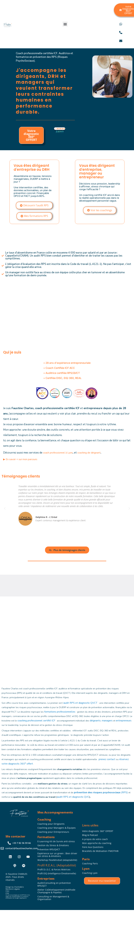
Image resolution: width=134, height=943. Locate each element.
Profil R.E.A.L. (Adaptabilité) (56, 865)
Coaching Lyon (90, 872)
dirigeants (95, 720)
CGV (7, 893)
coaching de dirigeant (89, 452)
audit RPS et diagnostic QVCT (80, 703)
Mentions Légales (13, 889)
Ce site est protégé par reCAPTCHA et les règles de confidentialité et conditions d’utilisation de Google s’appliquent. (18, 896)
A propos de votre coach (95, 839)
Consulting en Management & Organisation (53, 898)
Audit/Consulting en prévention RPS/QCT (54, 884)
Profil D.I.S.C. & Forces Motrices (53, 869)
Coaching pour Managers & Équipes (56, 827)
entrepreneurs (123, 720)
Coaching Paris (90, 863)
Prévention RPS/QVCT (48, 849)
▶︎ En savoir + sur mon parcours (20, 459)
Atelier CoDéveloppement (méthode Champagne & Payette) (56, 891)
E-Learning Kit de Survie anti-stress (56, 841)
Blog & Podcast (90, 835)
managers (107, 720)
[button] (65, 24)
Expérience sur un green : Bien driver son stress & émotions (57, 855)
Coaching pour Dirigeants (51, 823)
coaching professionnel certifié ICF (36, 720)
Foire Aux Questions (92, 847)
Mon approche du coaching (96, 843)
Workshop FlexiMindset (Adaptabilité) (57, 859)
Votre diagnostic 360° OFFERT (31, 135)
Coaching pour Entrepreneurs (53, 831)
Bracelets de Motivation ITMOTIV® (100, 850)
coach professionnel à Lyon (58, 452)
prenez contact (107, 759)
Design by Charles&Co (15, 887)
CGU (7, 891)
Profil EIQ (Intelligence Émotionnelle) (56, 873)
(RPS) (101, 792)
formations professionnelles (59, 711)
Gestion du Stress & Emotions (53, 845)
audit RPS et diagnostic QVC (73, 797)
